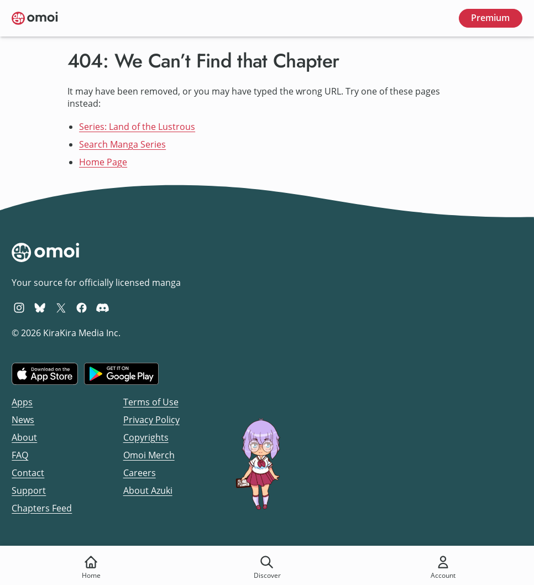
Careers (139, 473)
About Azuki (147, 490)
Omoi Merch (149, 455)
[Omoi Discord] (102, 307)
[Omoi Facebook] (81, 307)
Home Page (103, 162)
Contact (28, 473)
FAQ (20, 455)
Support (29, 490)
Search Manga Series (122, 144)
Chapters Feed (42, 508)
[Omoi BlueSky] (40, 307)
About (24, 437)
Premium (490, 18)
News (23, 420)
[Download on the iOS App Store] (45, 374)
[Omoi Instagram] (19, 307)
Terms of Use (151, 402)
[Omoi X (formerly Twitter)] (61, 307)
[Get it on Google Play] (121, 374)
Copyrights (146, 437)
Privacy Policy (151, 420)
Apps (22, 402)
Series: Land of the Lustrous (137, 127)
